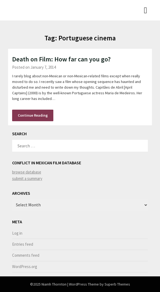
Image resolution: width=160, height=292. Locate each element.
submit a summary (27, 178)
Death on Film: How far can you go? (61, 59)
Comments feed (25, 255)
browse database (26, 172)
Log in (17, 233)
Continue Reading (33, 115)
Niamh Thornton (30, 9)
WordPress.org (24, 266)
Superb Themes (117, 284)
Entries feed (22, 244)
